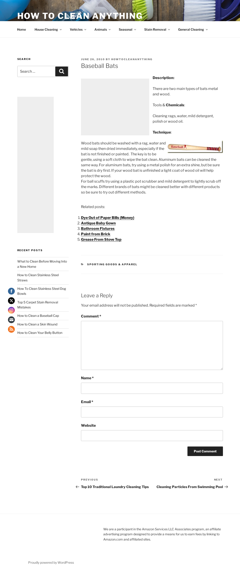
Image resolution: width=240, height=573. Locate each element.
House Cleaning (48, 29)
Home (21, 29)
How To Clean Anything (80, 16)
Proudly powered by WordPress (51, 562)
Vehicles (78, 29)
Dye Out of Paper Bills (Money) (107, 218)
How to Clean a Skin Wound (37, 324)
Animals (102, 29)
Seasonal (128, 29)
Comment (91, 316)
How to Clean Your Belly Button (39, 333)
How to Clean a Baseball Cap (38, 316)
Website (88, 425)
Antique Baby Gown (98, 223)
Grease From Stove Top (101, 239)
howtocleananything (131, 59)
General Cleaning (193, 29)
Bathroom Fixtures (98, 228)
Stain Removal (157, 29)
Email (87, 402)
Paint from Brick (95, 234)
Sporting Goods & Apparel (112, 264)
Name (87, 378)
